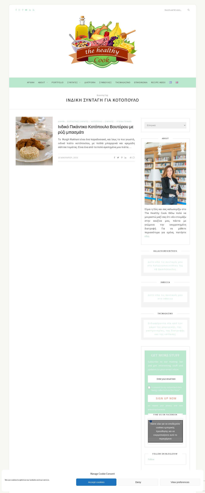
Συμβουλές (105, 82)
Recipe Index (158, 82)
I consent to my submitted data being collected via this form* (167, 389)
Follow (151, 459)
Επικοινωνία (141, 82)
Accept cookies (96, 482)
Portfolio (58, 82)
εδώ (147, 236)
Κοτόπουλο (96, 121)
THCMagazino (122, 82)
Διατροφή (89, 82)
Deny (138, 482)
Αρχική (30, 82)
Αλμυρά (61, 121)
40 (132, 157)
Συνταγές (72, 82)
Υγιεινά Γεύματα (124, 121)
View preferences (180, 482)
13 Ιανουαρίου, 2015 (68, 157)
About (41, 82)
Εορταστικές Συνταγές (78, 121)
